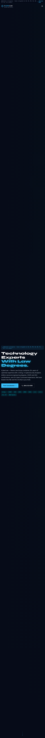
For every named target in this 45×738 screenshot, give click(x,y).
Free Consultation (9, 385)
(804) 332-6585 (40, 1)
